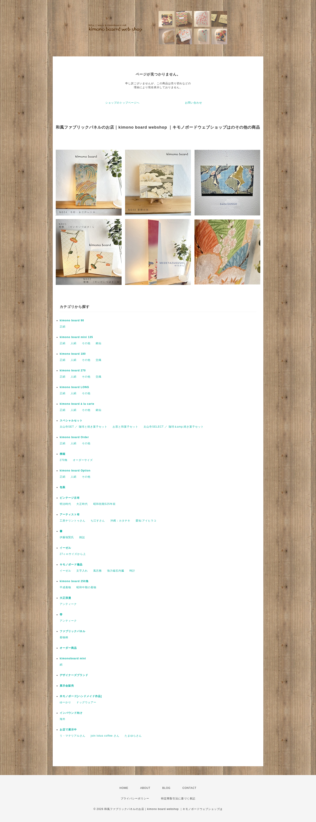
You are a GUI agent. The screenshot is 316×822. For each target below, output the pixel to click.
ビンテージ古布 (70, 497)
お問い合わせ (193, 102)
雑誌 (82, 537)
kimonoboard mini (73, 658)
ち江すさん (98, 520)
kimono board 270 (73, 370)
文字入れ (82, 570)
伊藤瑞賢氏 (67, 537)
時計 (132, 570)
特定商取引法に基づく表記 (178, 798)
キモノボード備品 (71, 564)
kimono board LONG (74, 387)
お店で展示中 (68, 729)
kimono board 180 (73, 353)
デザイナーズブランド (74, 675)
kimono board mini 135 (76, 337)
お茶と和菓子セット (125, 426)
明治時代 (65, 503)
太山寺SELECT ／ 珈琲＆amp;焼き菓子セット (174, 426)
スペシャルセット (71, 420)
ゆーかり (65, 702)
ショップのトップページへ (122, 102)
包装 (62, 487)
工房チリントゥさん (72, 520)
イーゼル (65, 547)
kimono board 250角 (74, 581)
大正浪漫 (65, 597)
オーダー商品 (68, 647)
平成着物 (65, 587)
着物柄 (64, 637)
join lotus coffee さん (105, 735)
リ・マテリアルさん (72, 735)
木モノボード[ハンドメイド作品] (81, 696)
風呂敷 (97, 570)
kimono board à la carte (77, 403)
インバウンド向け (71, 712)
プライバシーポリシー (135, 798)
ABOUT (145, 788)
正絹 (62, 326)
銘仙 (98, 343)
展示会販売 (67, 685)
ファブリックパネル (72, 631)
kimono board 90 (72, 320)
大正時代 (82, 503)
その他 (86, 343)
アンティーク (68, 604)
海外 (62, 719)
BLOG (166, 788)
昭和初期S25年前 (104, 503)
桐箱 (62, 453)
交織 (98, 360)
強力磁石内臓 (115, 570)
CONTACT (189, 788)
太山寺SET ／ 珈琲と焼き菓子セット (83, 426)
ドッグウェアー (86, 702)
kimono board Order (74, 437)
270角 (64, 460)
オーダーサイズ (83, 460)
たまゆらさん (133, 735)
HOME (124, 788)
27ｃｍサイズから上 (73, 554)
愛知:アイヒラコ (146, 520)
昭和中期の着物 (86, 587)
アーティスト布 (70, 514)
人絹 (73, 343)
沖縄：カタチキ (120, 520)
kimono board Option (75, 470)
